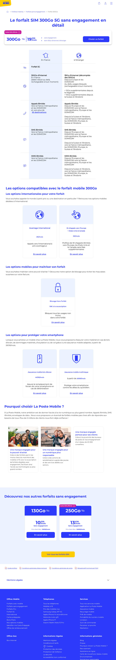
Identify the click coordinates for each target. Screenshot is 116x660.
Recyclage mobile (87, 612)
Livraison (83, 620)
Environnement (86, 657)
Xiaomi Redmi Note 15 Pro (53, 623)
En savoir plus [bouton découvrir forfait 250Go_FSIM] (75, 535)
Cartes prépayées (13, 617)
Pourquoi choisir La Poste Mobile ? (94, 646)
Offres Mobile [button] (13, 599)
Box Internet (12, 640)
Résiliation (84, 628)
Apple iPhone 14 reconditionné (55, 614)
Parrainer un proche (88, 625)
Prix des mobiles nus (51, 609)
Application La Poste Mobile (91, 606)
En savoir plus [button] (39, 254)
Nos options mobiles (15, 623)
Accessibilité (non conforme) (54, 657)
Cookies (48, 646)
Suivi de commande (88, 623)
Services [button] (84, 599)
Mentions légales (50, 640)
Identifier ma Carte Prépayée (18, 625)
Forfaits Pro (11, 609)
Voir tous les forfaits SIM (58, 554)
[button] (111, 3)
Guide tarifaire (12, 568)
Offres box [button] (12, 636)
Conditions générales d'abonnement (34, 568)
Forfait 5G (11, 612)
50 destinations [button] (39, 112)
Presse (82, 643)
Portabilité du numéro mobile (92, 617)
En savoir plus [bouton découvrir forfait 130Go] (40, 535)
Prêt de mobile (86, 614)
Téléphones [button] (48, 599)
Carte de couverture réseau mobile (94, 654)
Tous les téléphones (51, 604)
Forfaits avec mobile (15, 604)
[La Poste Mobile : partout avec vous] (5, 3)
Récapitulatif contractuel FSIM (87, 568)
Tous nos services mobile (90, 604)
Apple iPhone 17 (49, 620)
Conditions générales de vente (62, 568)
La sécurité (47, 655)
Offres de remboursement (17, 628)
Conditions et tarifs (50, 643)
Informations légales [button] (53, 636)
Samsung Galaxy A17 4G (52, 612)
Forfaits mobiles (17, 12)
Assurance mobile (87, 609)
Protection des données (52, 649)
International (12, 614)
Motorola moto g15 (50, 617)
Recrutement (85, 649)
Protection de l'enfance (52, 652)
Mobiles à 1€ (48, 606)
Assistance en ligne (87, 651)
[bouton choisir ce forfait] (96, 39)
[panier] (99, 3)
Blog (82, 640)
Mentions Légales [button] (15, 580)
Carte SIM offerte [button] (13, 32)
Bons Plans (11, 620)
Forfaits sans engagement (35, 12)
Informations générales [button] (91, 636)
